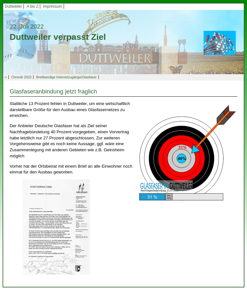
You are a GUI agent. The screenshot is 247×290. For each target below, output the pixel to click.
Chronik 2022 (21, 77)
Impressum (52, 6)
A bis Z (33, 6)
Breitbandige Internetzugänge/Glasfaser (66, 77)
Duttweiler (13, 6)
